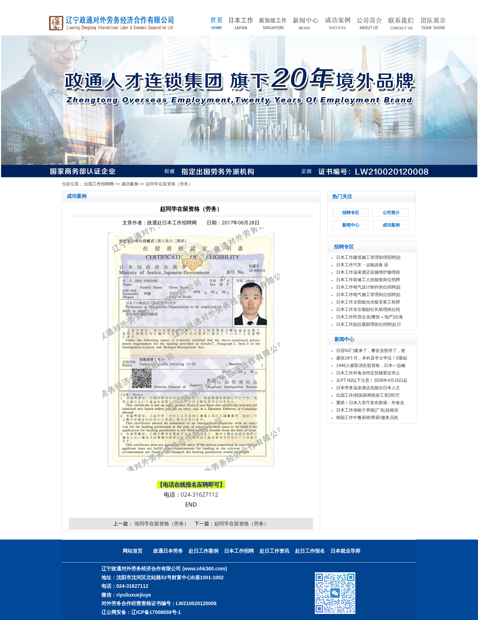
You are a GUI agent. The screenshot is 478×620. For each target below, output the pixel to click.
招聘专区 (350, 212)
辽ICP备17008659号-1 (156, 612)
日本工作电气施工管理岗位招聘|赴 (368, 294)
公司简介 (391, 212)
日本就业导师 (345, 551)
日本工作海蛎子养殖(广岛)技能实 (367, 410)
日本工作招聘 (239, 551)
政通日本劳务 (168, 551)
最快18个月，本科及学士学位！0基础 (371, 358)
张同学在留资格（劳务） (161, 523)
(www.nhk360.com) (204, 568)
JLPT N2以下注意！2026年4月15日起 (371, 380)
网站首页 (133, 551)
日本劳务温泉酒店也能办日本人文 (368, 387)
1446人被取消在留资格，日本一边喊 (370, 365)
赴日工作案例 (203, 551)
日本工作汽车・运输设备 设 (362, 264)
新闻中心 (350, 225)
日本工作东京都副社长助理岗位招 (368, 309)
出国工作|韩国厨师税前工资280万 (368, 395)
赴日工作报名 (310, 551)
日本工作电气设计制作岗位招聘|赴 (368, 287)
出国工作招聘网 (99, 183)
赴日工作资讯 (274, 551)
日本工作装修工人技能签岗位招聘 (368, 279)
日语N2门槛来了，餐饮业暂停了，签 (370, 350)
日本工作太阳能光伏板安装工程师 (368, 302)
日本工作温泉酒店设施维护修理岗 (368, 272)
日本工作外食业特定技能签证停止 (368, 372)
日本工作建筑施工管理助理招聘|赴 (368, 257)
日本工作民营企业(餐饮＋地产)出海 (369, 316)
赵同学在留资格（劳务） (241, 523)
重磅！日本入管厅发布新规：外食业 (370, 402)
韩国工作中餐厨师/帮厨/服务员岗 (367, 417)
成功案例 (129, 183)
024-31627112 (199, 494)
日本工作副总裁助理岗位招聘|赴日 (368, 324)
